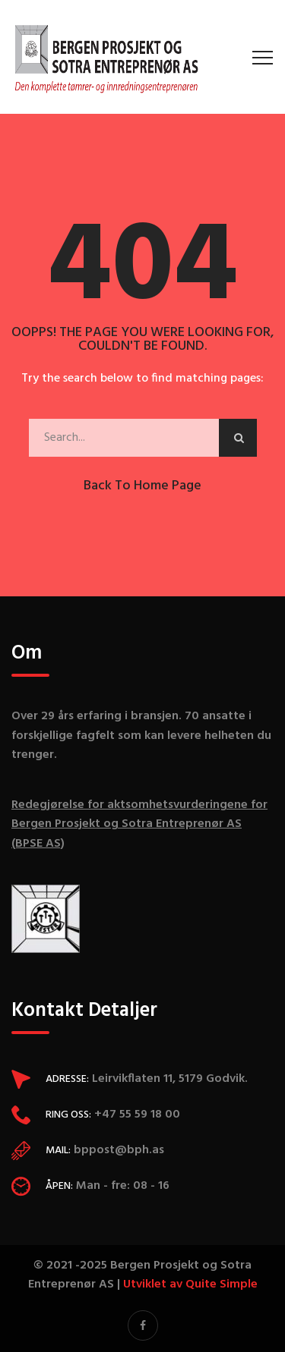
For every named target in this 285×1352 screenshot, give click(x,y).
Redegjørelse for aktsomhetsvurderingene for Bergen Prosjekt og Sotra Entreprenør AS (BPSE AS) (139, 824)
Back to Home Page (142, 486)
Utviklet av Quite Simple (190, 1284)
